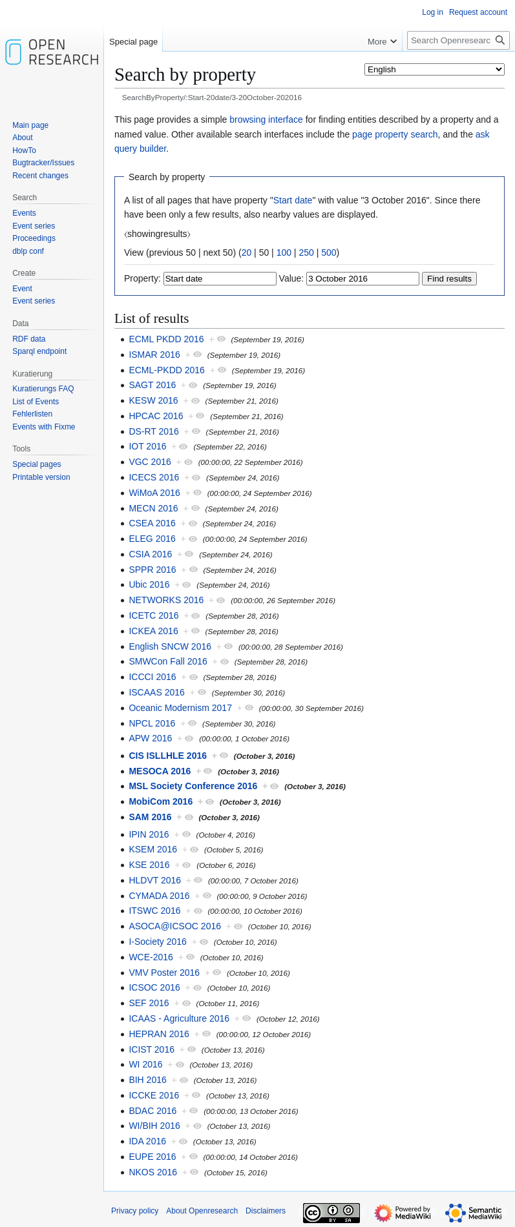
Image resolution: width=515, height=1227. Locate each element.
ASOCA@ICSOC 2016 (175, 926)
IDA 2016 (147, 1141)
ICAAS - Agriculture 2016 (179, 1018)
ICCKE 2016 (154, 1095)
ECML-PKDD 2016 (167, 370)
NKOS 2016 (153, 1172)
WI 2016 (145, 1064)
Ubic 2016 (149, 584)
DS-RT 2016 (153, 431)
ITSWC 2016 (154, 910)
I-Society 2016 (158, 941)
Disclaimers (266, 1210)
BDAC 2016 (152, 1111)
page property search (394, 134)
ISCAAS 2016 (156, 692)
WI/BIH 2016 (154, 1125)
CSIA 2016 (150, 554)
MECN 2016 (153, 508)
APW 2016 (150, 738)
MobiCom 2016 (161, 801)
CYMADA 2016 (159, 896)
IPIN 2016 (149, 834)
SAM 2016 (150, 817)
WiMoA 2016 (154, 493)
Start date (293, 200)
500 (328, 252)
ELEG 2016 (152, 538)
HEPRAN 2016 (159, 1034)
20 (247, 252)
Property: (142, 278)
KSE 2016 (149, 865)
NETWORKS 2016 (166, 600)
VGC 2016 (150, 462)
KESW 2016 (153, 400)
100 (284, 252)
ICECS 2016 (154, 477)
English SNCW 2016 (170, 646)
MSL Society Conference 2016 (193, 786)
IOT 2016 (147, 446)
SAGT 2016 (152, 385)
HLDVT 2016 (155, 880)
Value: (291, 278)
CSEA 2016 (152, 523)
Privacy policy (134, 1210)
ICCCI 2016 (152, 677)
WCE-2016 (151, 957)
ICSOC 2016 (154, 987)
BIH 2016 (147, 1080)
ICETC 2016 (153, 615)
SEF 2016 (149, 1003)
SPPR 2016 (152, 569)
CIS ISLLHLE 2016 (168, 755)
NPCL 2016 (152, 723)
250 (306, 252)
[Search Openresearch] (458, 40)
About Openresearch (202, 1210)
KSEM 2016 (153, 849)
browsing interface (266, 119)
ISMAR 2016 (154, 354)
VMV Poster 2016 (164, 972)
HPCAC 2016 (156, 416)
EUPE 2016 (152, 1156)
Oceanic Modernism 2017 (180, 708)
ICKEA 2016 (153, 631)
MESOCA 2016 (160, 771)
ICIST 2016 (151, 1049)
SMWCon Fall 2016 (168, 661)
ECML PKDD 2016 (166, 339)
